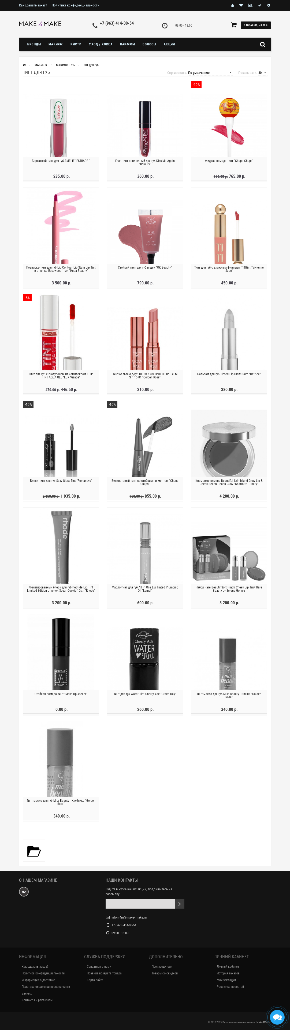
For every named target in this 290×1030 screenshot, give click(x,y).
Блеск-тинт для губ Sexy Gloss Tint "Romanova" (61, 482)
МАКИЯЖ (56, 44)
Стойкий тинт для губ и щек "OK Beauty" (145, 269)
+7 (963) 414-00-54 (117, 23)
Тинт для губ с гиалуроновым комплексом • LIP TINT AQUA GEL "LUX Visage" (61, 377)
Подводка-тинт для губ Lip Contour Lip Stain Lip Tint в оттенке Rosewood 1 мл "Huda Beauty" (61, 271)
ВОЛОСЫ (149, 44)
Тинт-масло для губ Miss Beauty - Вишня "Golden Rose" (229, 698)
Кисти (75, 44)
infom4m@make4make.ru (129, 917)
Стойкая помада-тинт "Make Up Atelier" (61, 696)
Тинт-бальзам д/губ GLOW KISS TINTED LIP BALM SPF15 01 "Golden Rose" (145, 377)
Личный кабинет (228, 966)
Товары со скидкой (165, 973)
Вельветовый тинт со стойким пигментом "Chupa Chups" (145, 484)
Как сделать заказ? (33, 5)
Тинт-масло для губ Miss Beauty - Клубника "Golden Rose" (61, 804)
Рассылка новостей (230, 987)
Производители (162, 966)
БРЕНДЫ (34, 44)
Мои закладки (226, 980)
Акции (169, 44)
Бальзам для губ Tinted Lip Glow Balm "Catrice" (229, 376)
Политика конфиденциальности (75, 5)
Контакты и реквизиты (37, 1000)
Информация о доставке (38, 980)
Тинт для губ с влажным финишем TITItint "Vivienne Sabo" (229, 271)
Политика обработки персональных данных (46, 990)
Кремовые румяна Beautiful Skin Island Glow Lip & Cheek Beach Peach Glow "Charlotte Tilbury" (229, 484)
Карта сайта (95, 980)
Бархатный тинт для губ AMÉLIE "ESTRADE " (61, 162)
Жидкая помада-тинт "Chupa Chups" (229, 162)
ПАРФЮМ (127, 44)
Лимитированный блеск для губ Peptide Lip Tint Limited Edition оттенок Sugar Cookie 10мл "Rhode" (61, 591)
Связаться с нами (99, 966)
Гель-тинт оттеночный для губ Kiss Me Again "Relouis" (145, 164)
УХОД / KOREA (100, 44)
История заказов (228, 973)
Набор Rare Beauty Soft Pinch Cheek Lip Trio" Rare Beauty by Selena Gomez (229, 591)
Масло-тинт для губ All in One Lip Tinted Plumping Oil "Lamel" (145, 591)
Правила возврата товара (104, 973)
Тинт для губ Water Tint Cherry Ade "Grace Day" (145, 696)
